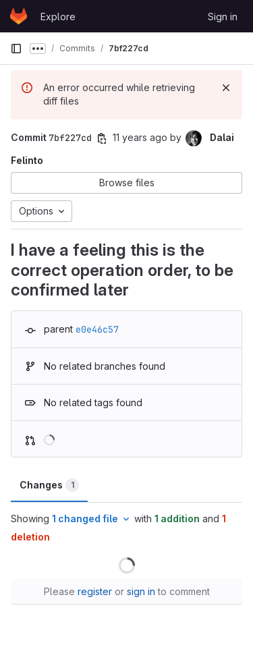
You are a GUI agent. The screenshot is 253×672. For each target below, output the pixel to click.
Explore (58, 16)
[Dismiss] (226, 88)
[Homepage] (18, 16)
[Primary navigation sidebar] (16, 48)
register (95, 591)
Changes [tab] (49, 485)
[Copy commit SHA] (102, 138)
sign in (141, 591)
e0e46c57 (97, 329)
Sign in (222, 16)
